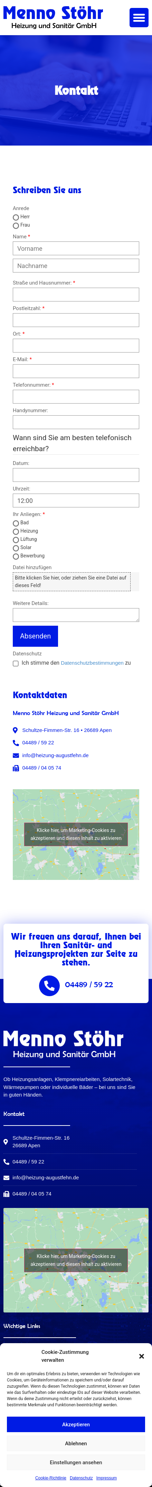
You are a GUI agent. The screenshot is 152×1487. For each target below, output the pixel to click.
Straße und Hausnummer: (42, 283)
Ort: (17, 334)
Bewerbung (32, 555)
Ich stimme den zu (76, 663)
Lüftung (28, 539)
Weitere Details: (31, 603)
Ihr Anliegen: (27, 514)
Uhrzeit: (21, 489)
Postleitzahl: (27, 308)
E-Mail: (20, 359)
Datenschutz (81, 1478)
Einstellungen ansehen (76, 1462)
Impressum (106, 1478)
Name (20, 236)
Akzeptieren (76, 1424)
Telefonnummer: (31, 385)
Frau (25, 225)
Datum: (21, 463)
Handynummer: (30, 410)
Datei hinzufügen (32, 567)
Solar (25, 547)
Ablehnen (76, 1443)
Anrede (21, 208)
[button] (141, 1356)
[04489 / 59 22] (49, 985)
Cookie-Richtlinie (50, 1478)
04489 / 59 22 (89, 984)
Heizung (29, 531)
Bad (24, 522)
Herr (25, 216)
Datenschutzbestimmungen (92, 663)
